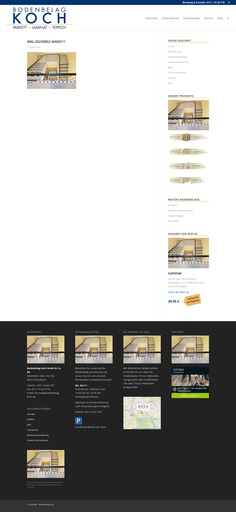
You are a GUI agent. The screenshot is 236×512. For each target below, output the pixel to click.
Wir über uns (174, 51)
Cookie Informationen (38, 440)
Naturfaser (173, 220)
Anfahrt (30, 419)
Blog (170, 67)
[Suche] (228, 18)
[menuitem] (151, 18)
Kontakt (172, 77)
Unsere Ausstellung (177, 56)
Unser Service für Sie (178, 62)
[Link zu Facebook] (228, 2)
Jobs (170, 83)
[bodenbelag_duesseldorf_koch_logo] (40, 18)
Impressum (32, 429)
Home (171, 46)
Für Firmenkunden (177, 72)
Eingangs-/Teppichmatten (180, 210)
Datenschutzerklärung (38, 435)
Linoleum (172, 205)
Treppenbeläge (175, 215)
